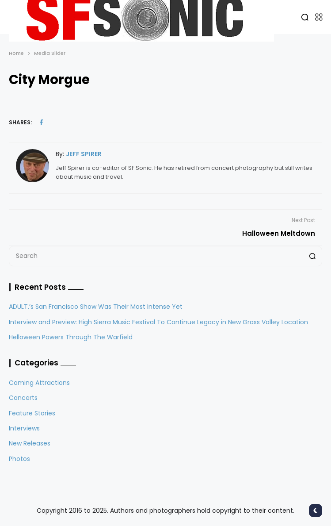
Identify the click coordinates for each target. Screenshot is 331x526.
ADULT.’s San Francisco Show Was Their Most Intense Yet (96, 306)
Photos (19, 458)
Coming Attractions (39, 382)
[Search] (312, 256)
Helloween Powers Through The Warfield (71, 337)
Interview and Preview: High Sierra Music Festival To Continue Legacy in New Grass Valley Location (158, 322)
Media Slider (49, 53)
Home (16, 53)
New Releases (29, 443)
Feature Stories (32, 413)
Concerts (23, 397)
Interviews (24, 428)
